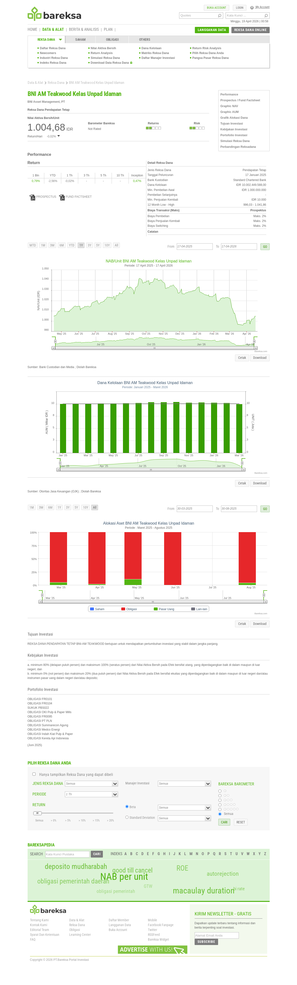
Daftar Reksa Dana (53, 48)
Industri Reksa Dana (54, 58)
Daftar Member (119, 920)
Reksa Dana (56, 82)
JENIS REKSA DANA (47, 783)
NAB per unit (124, 877)
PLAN (108, 30)
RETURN (38, 805)
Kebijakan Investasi (234, 129)
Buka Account (118, 930)
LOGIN (239, 7)
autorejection (223, 874)
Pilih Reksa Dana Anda (208, 53)
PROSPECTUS (43, 196)
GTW (148, 886)
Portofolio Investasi (234, 135)
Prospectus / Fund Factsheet (240, 100)
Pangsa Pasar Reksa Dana (210, 58)
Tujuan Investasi (232, 123)
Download (260, 358)
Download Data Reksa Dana (110, 62)
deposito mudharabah (76, 866)
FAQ (32, 939)
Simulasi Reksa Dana (105, 58)
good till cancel (132, 870)
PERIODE (39, 794)
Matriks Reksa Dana (155, 53)
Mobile (152, 920)
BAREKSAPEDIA (41, 844)
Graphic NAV (229, 106)
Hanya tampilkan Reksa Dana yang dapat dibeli (76, 774)
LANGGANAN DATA (212, 30)
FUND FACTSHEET (75, 196)
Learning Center (80, 935)
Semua (228, 813)
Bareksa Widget (158, 939)
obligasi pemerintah (116, 891)
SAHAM (80, 39)
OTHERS (144, 39)
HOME (32, 30)
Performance (229, 94)
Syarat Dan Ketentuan (44, 935)
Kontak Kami (38, 925)
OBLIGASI (112, 39)
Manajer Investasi (137, 783)
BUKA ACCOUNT (216, 7)
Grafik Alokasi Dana (234, 117)
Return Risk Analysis (206, 48)
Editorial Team (39, 930)
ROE (182, 868)
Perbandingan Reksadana (238, 147)
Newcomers (48, 53)
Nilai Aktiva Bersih (103, 48)
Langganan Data (120, 925)
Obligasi (74, 930)
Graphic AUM (230, 112)
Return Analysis (102, 53)
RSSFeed (154, 935)
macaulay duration (204, 890)
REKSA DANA (46, 39)
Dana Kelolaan (152, 48)
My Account (260, 7)
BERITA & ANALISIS (84, 30)
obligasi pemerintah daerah (73, 881)
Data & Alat (35, 82)
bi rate (239, 888)
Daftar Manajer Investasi (158, 58)
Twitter (152, 930)
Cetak (242, 358)
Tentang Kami (39, 920)
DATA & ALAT (53, 30)
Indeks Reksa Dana (53, 62)
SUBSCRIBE (206, 942)
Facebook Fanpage (161, 925)
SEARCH (36, 854)
